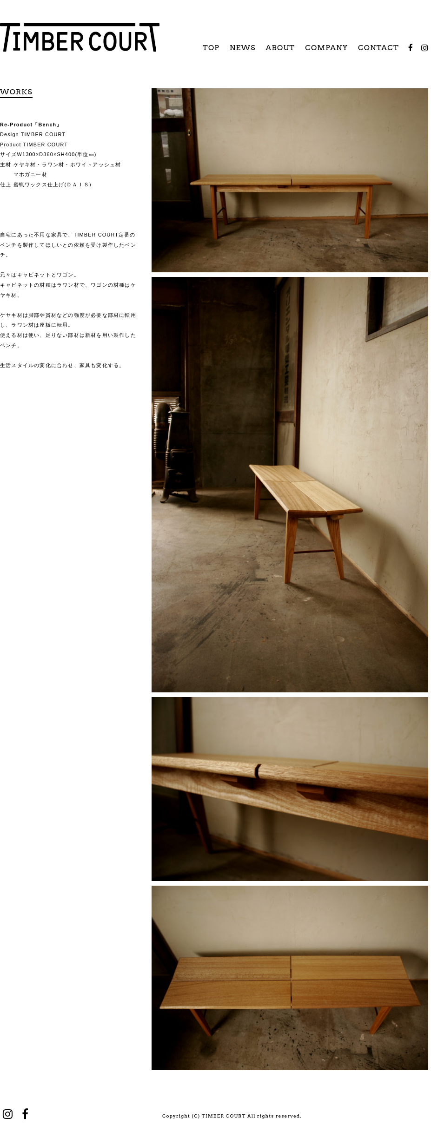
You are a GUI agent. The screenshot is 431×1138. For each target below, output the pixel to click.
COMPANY (326, 47)
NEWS (243, 47)
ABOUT (280, 47)
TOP (211, 47)
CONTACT (378, 47)
